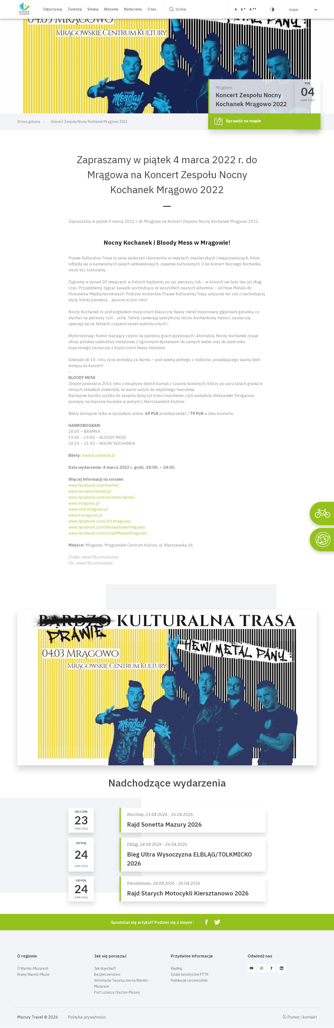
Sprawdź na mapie (237, 121)
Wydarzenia (133, 9)
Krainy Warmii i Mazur (33, 974)
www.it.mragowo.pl (85, 515)
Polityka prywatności (87, 1017)
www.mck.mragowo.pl (88, 509)
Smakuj (92, 9)
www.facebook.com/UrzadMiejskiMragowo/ (107, 533)
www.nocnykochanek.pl (89, 491)
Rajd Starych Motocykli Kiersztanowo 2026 (188, 893)
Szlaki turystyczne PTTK (189, 974)
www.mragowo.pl (84, 503)
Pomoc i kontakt (300, 1017)
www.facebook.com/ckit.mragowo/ (99, 521)
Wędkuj (176, 968)
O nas (152, 9)
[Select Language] (295, 9)
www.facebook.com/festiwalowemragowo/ (107, 527)
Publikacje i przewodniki (189, 980)
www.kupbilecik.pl (98, 455)
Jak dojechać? (105, 968)
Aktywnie (111, 9)
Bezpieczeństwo (107, 974)
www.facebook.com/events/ (93, 485)
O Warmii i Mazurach (32, 968)
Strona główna (28, 121)
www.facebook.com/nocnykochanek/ (101, 497)
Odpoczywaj (52, 9)
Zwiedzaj (75, 9)
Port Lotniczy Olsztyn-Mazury (117, 992)
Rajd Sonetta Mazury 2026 (164, 824)
